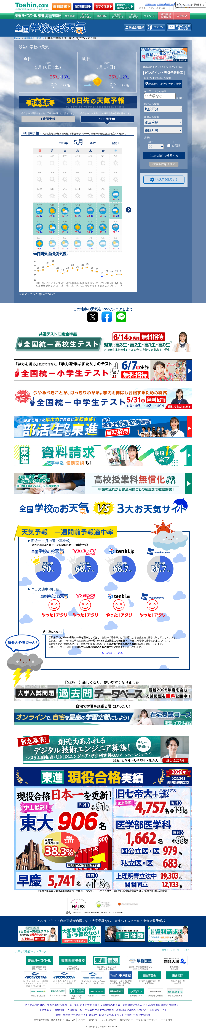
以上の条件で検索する (164, 155)
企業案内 (161, 4)
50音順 (176, 145)
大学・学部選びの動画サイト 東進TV (76, 1014)
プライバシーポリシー (146, 1020)
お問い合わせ (126, 1020)
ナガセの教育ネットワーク (31, 951)
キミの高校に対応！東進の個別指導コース (48, 1005)
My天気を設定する (164, 179)
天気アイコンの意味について (37, 294)
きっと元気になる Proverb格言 (97, 1010)
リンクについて (108, 1020)
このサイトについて (88, 1020)
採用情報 (170, 4)
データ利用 (166, 1020)
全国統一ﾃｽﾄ (150, 4)
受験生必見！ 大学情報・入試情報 (58, 1010)
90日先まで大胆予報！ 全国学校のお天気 (97, 1005)
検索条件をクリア (164, 164)
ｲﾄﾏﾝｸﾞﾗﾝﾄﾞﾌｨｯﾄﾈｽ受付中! (35, 986)
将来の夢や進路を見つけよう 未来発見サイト (141, 1010)
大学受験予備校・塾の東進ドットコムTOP (54, 1020)
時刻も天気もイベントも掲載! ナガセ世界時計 (124, 1014)
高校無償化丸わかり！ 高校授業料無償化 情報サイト (152, 1005)
